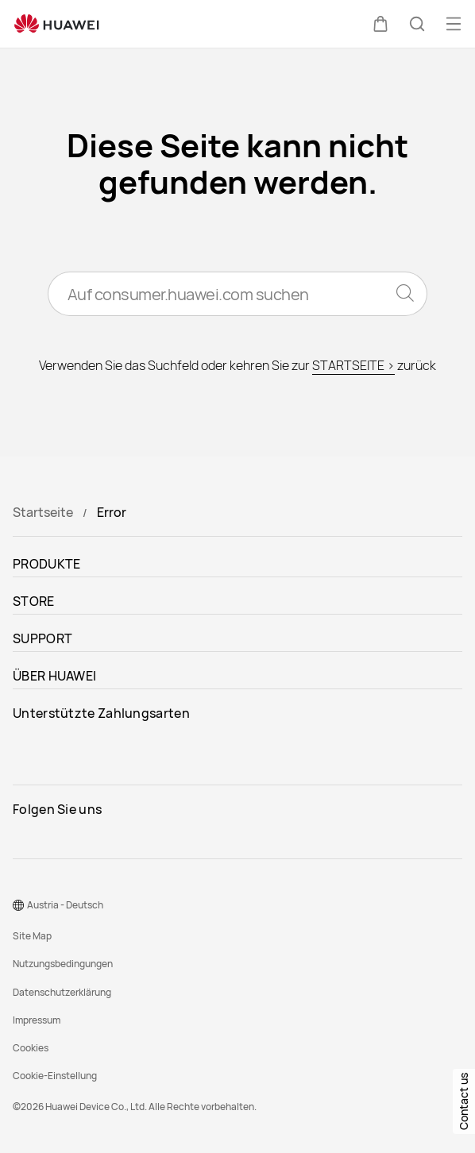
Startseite (43, 512)
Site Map (32, 936)
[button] (380, 23)
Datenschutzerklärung (62, 992)
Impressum (36, 1020)
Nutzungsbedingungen (63, 963)
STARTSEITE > (353, 365)
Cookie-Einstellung (55, 1075)
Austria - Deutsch (65, 905)
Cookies (30, 1048)
